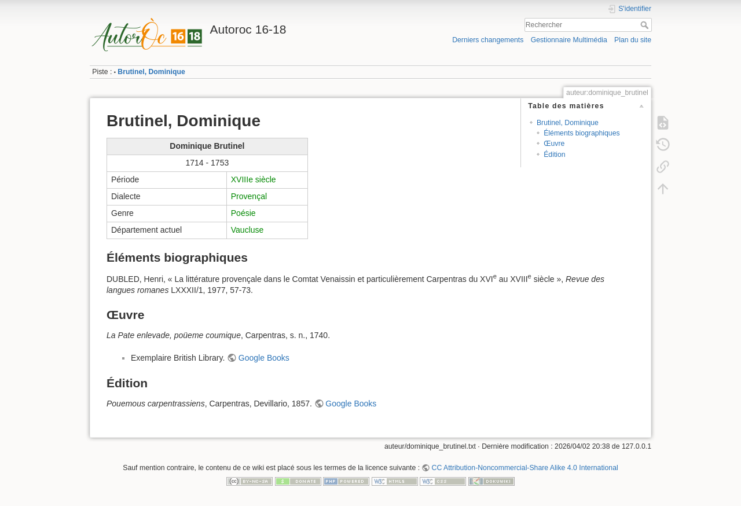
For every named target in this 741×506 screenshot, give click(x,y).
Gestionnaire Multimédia (569, 40)
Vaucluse (247, 229)
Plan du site (632, 40)
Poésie (243, 213)
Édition (554, 155)
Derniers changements (487, 40)
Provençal (249, 196)
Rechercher (645, 25)
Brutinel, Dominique (151, 72)
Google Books (264, 357)
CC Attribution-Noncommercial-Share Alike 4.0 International (525, 468)
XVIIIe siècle (253, 179)
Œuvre (554, 144)
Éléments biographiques (581, 133)
